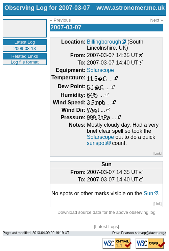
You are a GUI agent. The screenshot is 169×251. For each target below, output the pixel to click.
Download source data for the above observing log (106, 212)
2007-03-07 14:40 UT (112, 63)
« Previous (60, 20)
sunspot (96, 143)
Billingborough (104, 42)
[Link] (157, 153)
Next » (156, 20)
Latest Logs (106, 226)
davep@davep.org (150, 233)
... (110, 78)
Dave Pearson (123, 233)
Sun (148, 193)
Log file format (25, 62)
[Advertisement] (24, 86)
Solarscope (100, 70)
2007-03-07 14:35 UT (112, 55)
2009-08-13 (25, 48)
